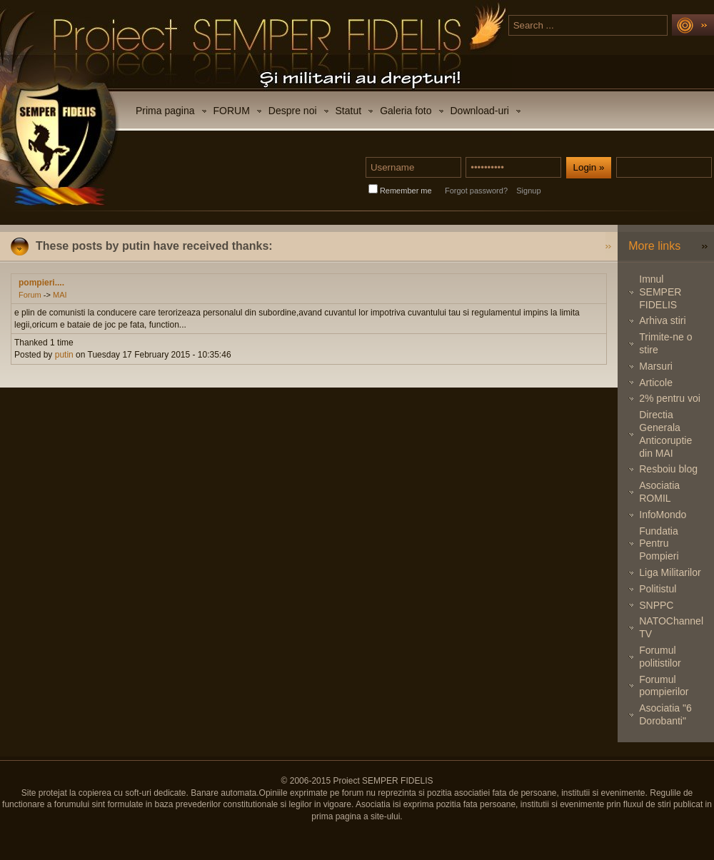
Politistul (657, 589)
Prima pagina (165, 110)
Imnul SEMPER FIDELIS (660, 291)
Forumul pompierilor (663, 686)
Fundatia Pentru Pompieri (658, 543)
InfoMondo (662, 514)
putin (64, 355)
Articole (656, 382)
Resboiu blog (668, 469)
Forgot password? (476, 190)
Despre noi (292, 110)
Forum (30, 294)
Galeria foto (405, 110)
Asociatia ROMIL (659, 492)
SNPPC (656, 605)
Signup (528, 190)
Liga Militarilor (669, 572)
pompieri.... (41, 283)
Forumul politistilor (659, 656)
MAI (60, 294)
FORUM (231, 110)
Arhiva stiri (662, 320)
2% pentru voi (669, 398)
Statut (349, 110)
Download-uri (480, 110)
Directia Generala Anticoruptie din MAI (665, 433)
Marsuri (656, 366)
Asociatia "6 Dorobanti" (665, 714)
